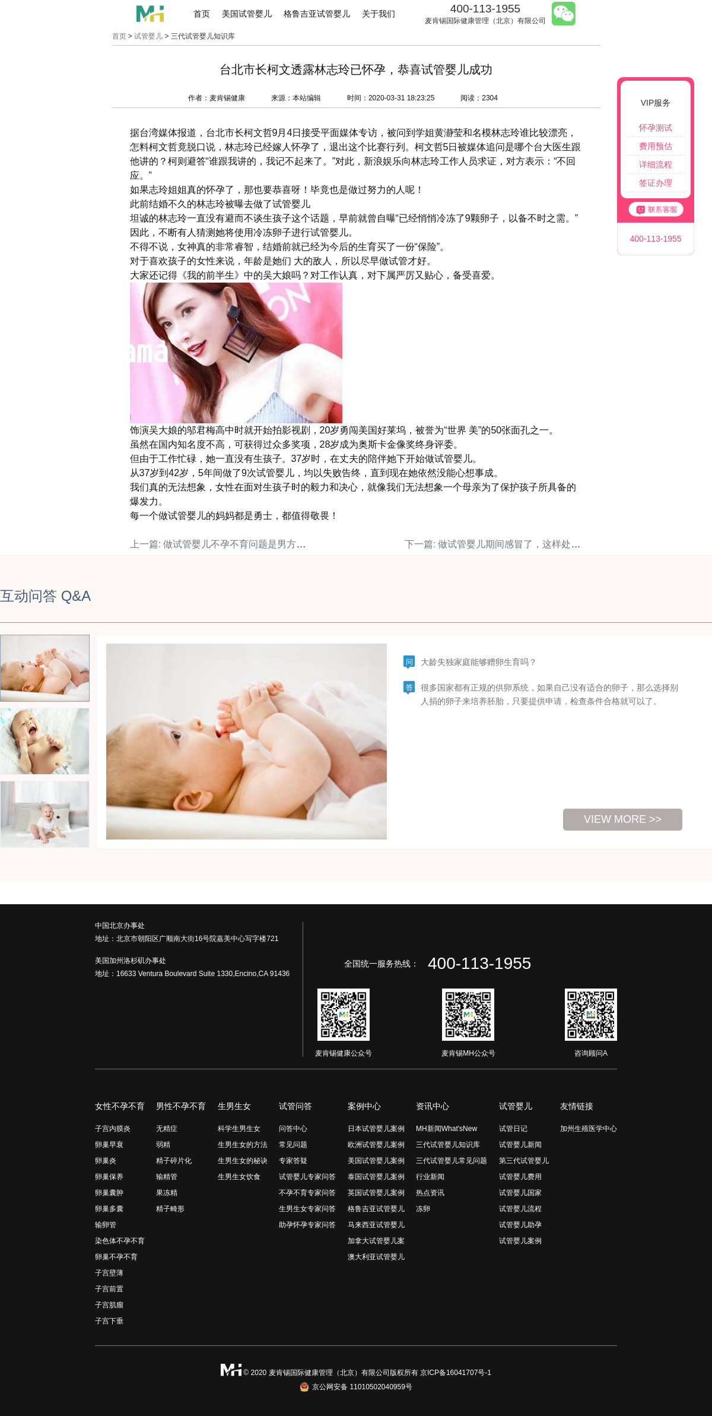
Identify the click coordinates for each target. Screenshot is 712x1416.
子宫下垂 (109, 1321)
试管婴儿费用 (520, 1177)
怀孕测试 (655, 127)
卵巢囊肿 (109, 1193)
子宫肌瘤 (109, 1305)
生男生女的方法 (243, 1145)
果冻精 (166, 1193)
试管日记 (513, 1128)
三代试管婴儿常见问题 (451, 1161)
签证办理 (655, 183)
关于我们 (378, 13)
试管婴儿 (148, 36)
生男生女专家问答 (307, 1209)
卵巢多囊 (109, 1209)
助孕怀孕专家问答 (307, 1225)
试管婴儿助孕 (520, 1225)
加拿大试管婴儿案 (376, 1241)
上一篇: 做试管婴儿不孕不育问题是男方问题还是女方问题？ (256, 544)
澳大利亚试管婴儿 (376, 1257)
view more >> (623, 819)
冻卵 (423, 1209)
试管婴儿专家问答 (307, 1177)
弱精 (163, 1145)
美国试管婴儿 (247, 13)
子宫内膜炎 (113, 1128)
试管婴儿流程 (520, 1209)
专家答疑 (293, 1161)
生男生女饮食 (239, 1177)
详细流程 (655, 164)
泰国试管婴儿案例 (376, 1177)
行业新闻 (430, 1177)
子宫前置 (109, 1289)
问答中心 (293, 1128)
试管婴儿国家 (520, 1193)
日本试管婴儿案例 (376, 1128)
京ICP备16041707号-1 (455, 1373)
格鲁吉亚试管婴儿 (317, 13)
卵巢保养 (109, 1177)
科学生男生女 (239, 1128)
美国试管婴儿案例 (376, 1161)
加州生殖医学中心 (588, 1128)
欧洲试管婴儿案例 (376, 1145)
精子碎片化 (174, 1161)
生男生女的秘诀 (243, 1161)
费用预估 (655, 146)
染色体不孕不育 (120, 1241)
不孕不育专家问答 (307, 1193)
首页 (201, 13)
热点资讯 (430, 1193)
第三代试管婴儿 (524, 1161)
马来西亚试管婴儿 (376, 1225)
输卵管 (105, 1225)
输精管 (166, 1177)
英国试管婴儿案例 (376, 1193)
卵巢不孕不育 (116, 1257)
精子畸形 (170, 1209)
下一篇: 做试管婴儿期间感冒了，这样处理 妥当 (503, 544)
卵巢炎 (105, 1161)
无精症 (166, 1128)
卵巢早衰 (109, 1145)
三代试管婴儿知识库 (448, 1145)
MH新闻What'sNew (446, 1128)
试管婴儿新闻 (520, 1145)
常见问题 (293, 1145)
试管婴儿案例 (520, 1241)
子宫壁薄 (109, 1273)
